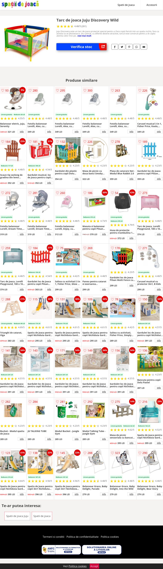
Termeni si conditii (53, 536)
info (22, 131)
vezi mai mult (84, 35)
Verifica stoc (89, 46)
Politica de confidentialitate (83, 536)
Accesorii (152, 5)
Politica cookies (110, 536)
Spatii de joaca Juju (17, 516)
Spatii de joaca (126, 5)
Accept (94, 566)
